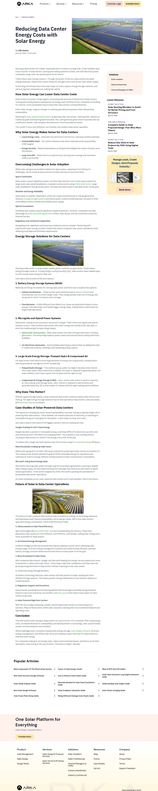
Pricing (93, 3)
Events (97, 759)
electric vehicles (83, 292)
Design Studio (23, 764)
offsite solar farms (83, 184)
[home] (25, 4)
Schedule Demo (132, 4)
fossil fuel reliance (27, 402)
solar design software (80, 631)
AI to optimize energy (81, 442)
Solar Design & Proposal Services (53, 755)
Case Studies (99, 764)
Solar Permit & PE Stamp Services (53, 762)
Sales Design (22, 759)
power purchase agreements (40, 213)
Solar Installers (75, 754)
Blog (96, 754)
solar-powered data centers (39, 117)
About (122, 754)
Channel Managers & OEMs (77, 765)
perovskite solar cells (44, 531)
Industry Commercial (77, 775)
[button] (45, 4)
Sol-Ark (97, 768)
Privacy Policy (125, 759)
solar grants (62, 593)
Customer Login (114, 4)
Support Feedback (127, 768)
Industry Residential (77, 770)
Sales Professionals (76, 759)
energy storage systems (34, 199)
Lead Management (25, 754)
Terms (122, 764)
